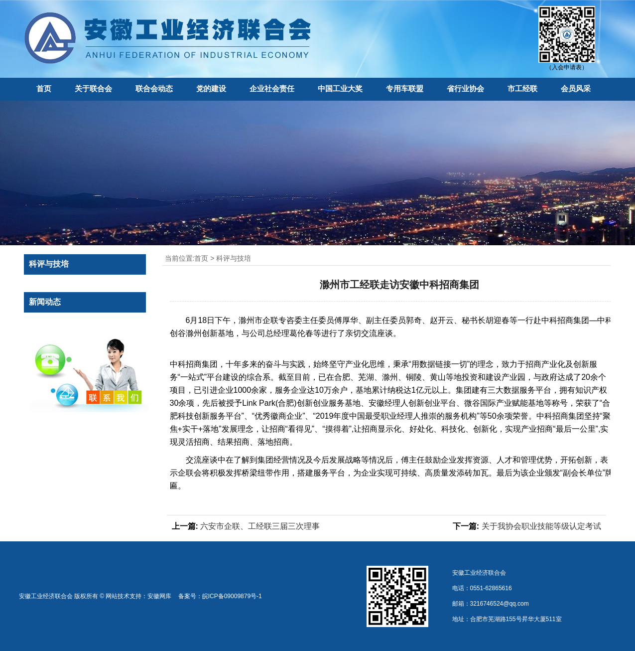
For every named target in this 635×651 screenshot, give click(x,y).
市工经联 (522, 88)
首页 (43, 88)
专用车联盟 (404, 88)
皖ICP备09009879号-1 (232, 596)
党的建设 (211, 88)
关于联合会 (93, 88)
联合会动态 (154, 88)
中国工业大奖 (340, 88)
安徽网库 (159, 596)
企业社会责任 (272, 88)
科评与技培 (233, 258)
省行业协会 (465, 88)
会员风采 (576, 88)
